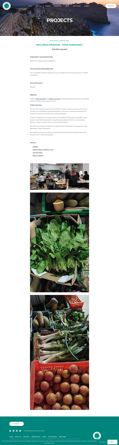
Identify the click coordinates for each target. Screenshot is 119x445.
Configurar (102, 442)
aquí (52, 443)
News (67, 6)
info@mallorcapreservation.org (34, 431)
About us (38, 6)
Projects (47, 6)
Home (30, 6)
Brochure (62, 436)
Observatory (58, 6)
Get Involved (77, 6)
